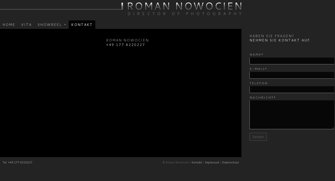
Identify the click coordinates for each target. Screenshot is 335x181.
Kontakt (82, 24)
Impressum (212, 162)
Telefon (258, 83)
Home (9, 24)
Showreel (50, 25)
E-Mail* (258, 68)
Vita (26, 24)
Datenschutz (230, 162)
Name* (256, 54)
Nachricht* (262, 97)
